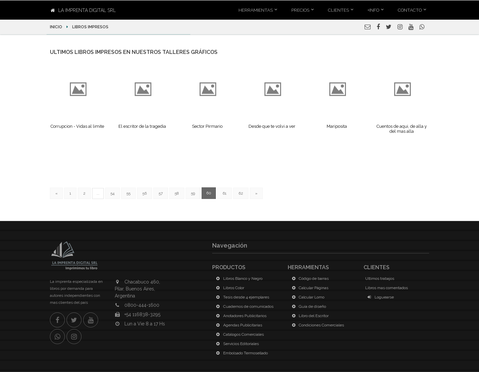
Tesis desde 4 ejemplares (241, 297)
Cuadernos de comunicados (243, 306)
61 (225, 193)
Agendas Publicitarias (238, 325)
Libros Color (229, 287)
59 (193, 193)
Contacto (410, 10)
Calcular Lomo (306, 297)
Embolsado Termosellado (241, 353)
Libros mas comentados (386, 287)
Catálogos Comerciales (239, 334)
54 (112, 193)
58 (177, 193)
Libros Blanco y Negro (238, 278)
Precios (300, 10)
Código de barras (309, 278)
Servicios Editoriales (236, 343)
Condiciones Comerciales (316, 325)
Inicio (56, 27)
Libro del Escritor (309, 315)
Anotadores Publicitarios (240, 315)
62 (241, 193)
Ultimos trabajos (379, 278)
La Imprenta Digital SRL (83, 10)
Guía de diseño (307, 306)
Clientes (338, 10)
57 (161, 193)
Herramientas (256, 10)
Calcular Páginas (308, 287)
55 (128, 193)
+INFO (373, 10)
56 (144, 193)
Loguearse (379, 297)
